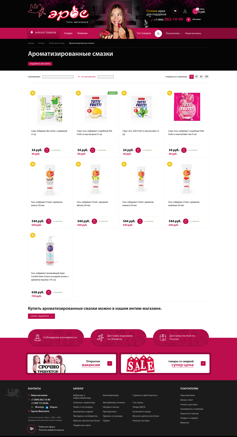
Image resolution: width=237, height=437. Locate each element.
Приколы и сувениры (113, 417)
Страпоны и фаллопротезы (145, 397)
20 (188, 77)
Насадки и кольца (111, 408)
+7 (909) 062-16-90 (39, 401)
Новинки (89, 33)
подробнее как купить (40, 64)
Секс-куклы (137, 404)
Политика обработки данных (51, 431)
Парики (106, 422)
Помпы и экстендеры (83, 408)
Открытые (69, 364)
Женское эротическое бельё (145, 417)
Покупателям (174, 33)
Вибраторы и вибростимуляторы (82, 398)
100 (206, 77)
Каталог (42, 43)
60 (200, 77)
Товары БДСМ (138, 408)
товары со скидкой (162, 364)
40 (194, 77)
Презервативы (110, 413)
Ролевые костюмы (141, 422)
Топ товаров (144, 33)
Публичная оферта (47, 428)
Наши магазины (193, 33)
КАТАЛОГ (47, 33)
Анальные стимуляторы (84, 404)
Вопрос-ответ (186, 401)
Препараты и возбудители (85, 417)
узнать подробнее (42, 316)
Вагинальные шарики (83, 413)
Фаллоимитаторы (111, 397)
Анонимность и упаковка (191, 410)
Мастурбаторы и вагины (114, 404)
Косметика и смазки (59, 43)
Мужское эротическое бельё (86, 422)
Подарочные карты (82, 426)
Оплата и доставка (188, 406)
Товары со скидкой (189, 419)
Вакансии (184, 424)
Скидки (74, 33)
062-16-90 (167, 20)
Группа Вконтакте (38, 412)
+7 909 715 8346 (39, 404)
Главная (31, 43)
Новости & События (189, 415)
